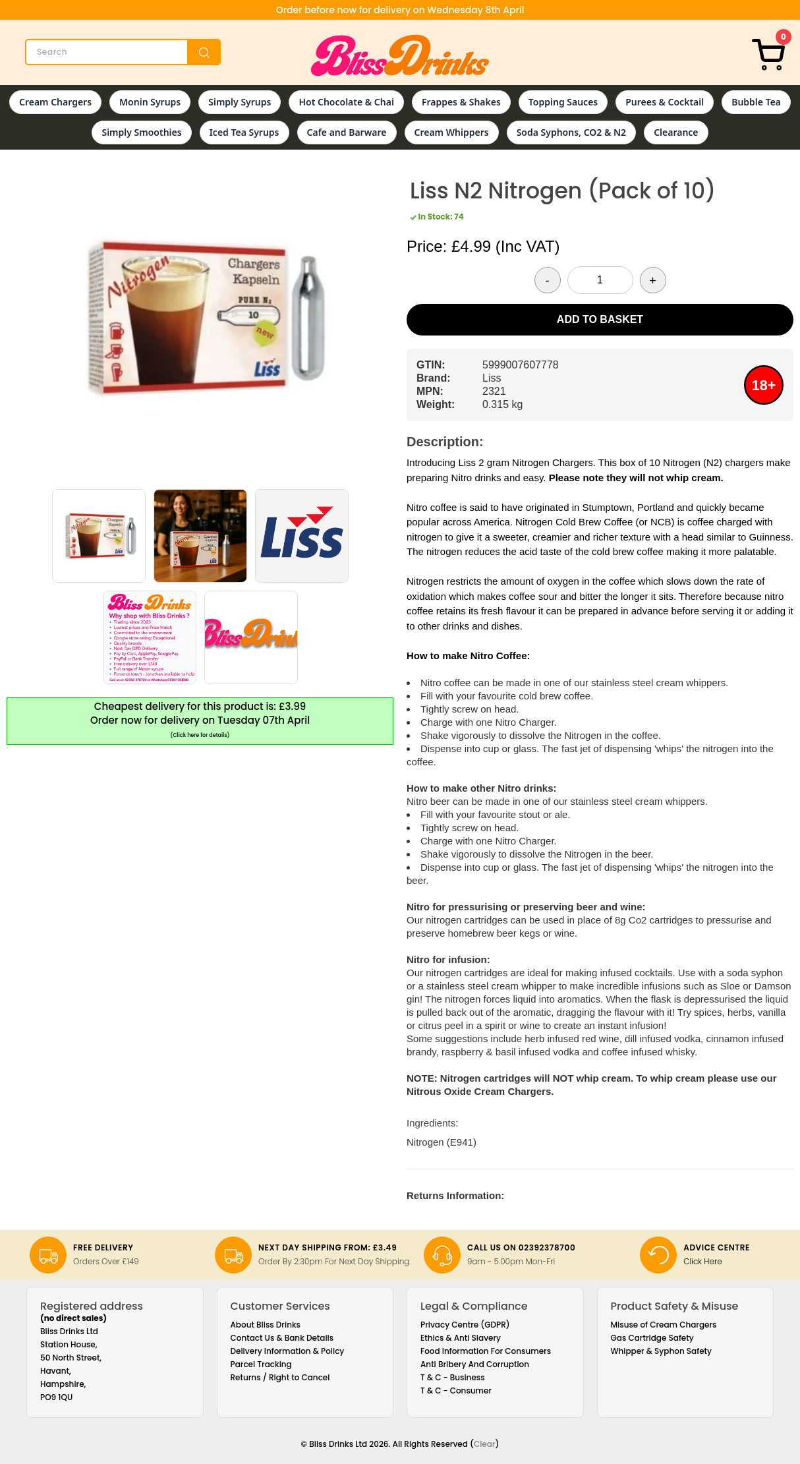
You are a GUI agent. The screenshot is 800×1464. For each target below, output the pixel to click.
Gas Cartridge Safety (652, 1337)
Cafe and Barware (347, 132)
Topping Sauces (563, 102)
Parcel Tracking (261, 1364)
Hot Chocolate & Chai (346, 102)
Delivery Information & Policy (288, 1351)
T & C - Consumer (456, 1390)
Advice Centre (716, 1247)
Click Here (702, 1261)
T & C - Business (452, 1377)
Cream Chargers (55, 102)
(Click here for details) (200, 735)
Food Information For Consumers (485, 1351)
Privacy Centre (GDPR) (465, 1324)
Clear (485, 1443)
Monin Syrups (150, 102)
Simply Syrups (239, 102)
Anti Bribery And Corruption (474, 1364)
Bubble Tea (756, 102)
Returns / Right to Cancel (280, 1377)
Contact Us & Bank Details (282, 1337)
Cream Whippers (451, 132)
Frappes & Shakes (461, 102)
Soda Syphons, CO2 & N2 (572, 132)
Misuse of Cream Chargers (664, 1324)
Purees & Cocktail (664, 102)
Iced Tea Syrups (244, 132)
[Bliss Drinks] (400, 55)
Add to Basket (600, 319)
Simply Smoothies (141, 132)
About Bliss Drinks (266, 1324)
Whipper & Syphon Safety (661, 1351)
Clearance (676, 132)
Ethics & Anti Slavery (460, 1337)
